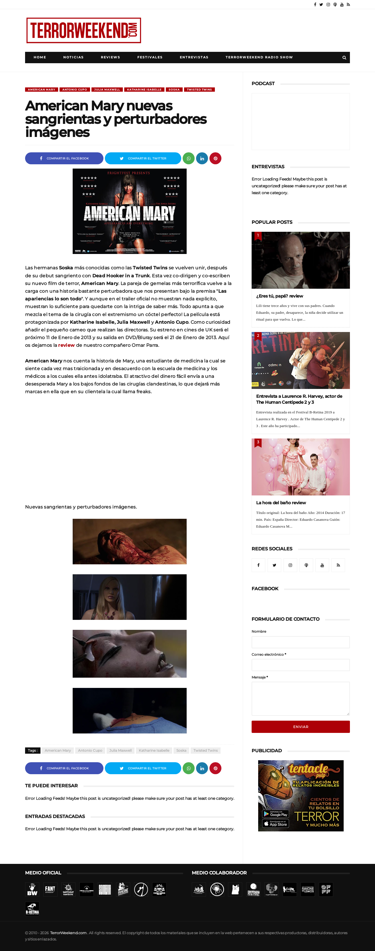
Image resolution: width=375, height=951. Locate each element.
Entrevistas (194, 57)
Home (40, 57)
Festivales (150, 57)
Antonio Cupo (74, 89)
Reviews (110, 57)
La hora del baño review (281, 503)
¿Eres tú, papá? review (279, 296)
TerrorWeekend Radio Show (259, 57)
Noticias (73, 57)
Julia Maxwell (107, 89)
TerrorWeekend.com (68, 933)
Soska (174, 89)
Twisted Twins (199, 89)
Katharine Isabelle (144, 89)
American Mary (41, 89)
